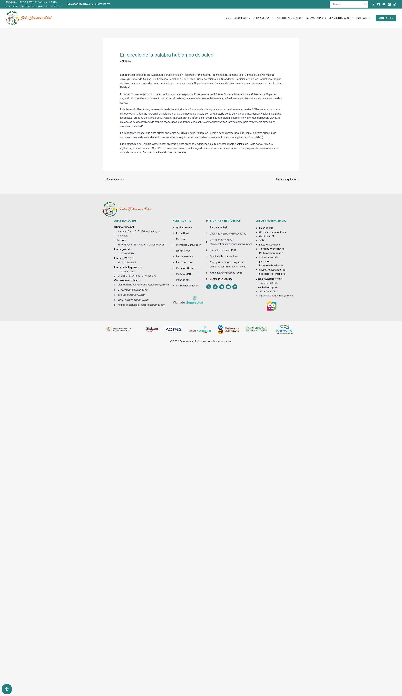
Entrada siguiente (287, 179)
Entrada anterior (113, 179)
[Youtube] (383, 4)
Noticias (126, 61)
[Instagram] (389, 4)
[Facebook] (378, 4)
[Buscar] (366, 4)
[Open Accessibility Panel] (7, 689)
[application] (248, 18)
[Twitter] (373, 4)
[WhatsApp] (394, 4)
